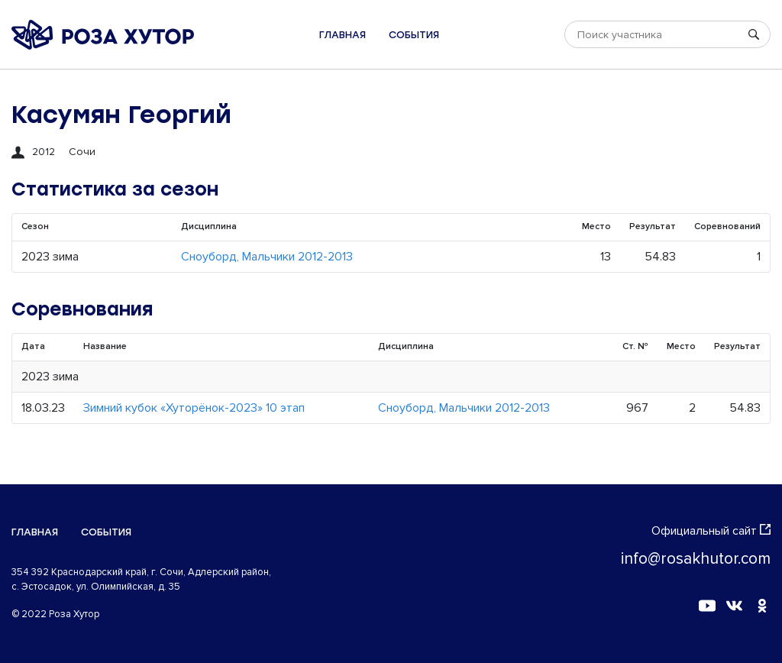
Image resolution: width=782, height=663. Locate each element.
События (414, 34)
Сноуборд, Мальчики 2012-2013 (267, 256)
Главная (342, 34)
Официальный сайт (711, 530)
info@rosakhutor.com (696, 558)
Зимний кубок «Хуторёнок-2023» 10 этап (194, 408)
